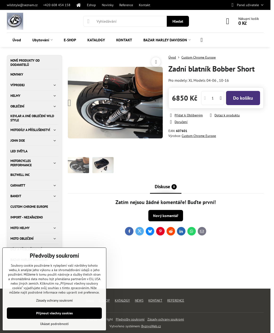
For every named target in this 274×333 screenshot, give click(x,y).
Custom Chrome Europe (199, 136)
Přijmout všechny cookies (54, 313)
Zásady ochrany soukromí (165, 319)
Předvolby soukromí (130, 319)
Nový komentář (165, 215)
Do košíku (243, 98)
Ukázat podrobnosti (54, 324)
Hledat (177, 21)
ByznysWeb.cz (151, 326)
